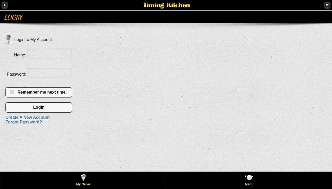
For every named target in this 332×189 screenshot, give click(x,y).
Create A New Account (27, 117)
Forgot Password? (23, 122)
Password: (16, 74)
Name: (20, 55)
